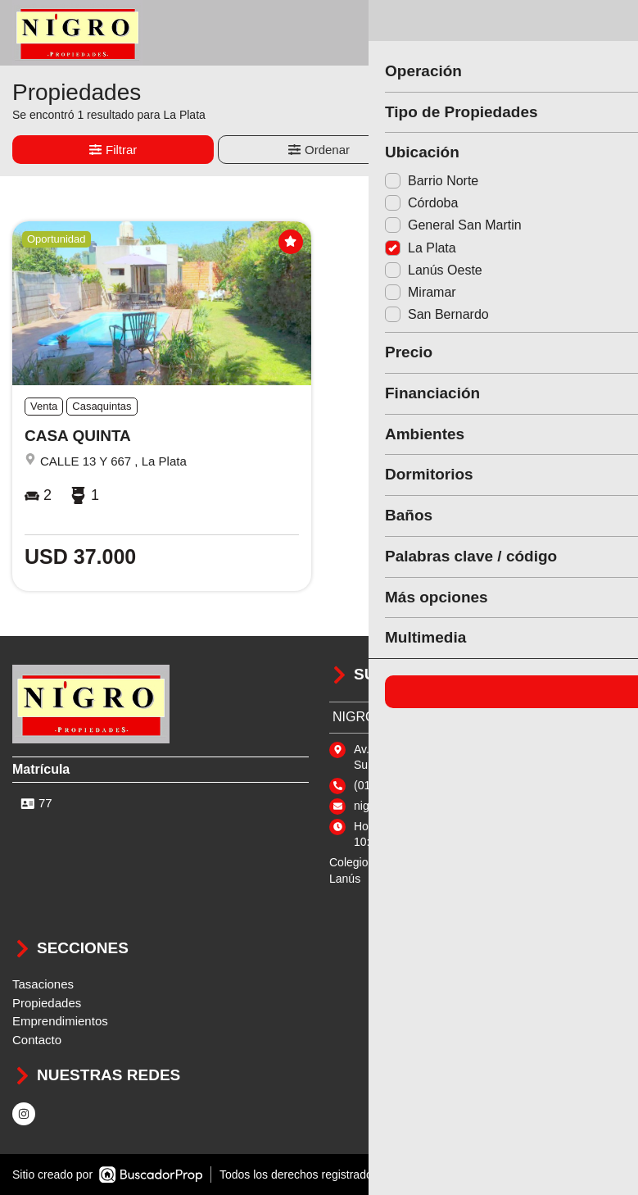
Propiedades (46, 1003)
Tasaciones (43, 984)
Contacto (36, 1040)
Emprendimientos (60, 1021)
